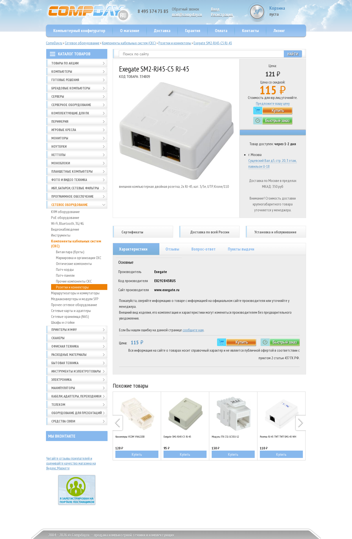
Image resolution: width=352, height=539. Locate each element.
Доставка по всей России (209, 231)
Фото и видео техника (69, 180)
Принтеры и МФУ (64, 329)
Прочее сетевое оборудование (74, 304)
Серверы (57, 96)
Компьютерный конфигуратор (79, 30)
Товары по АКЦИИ (64, 63)
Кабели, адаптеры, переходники (76, 396)
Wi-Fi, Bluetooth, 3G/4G (67, 223)
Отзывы (172, 249)
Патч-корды (65, 269)
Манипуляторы (63, 388)
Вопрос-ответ (203, 249)
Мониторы (59, 138)
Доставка (162, 30)
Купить (137, 454)
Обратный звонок (185, 9)
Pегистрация (222, 14)
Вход (215, 9)
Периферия (59, 121)
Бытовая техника (64, 363)
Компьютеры (61, 71)
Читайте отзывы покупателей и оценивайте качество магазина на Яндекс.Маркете (71, 463)
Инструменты (60, 235)
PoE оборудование (65, 217)
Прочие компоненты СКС (74, 281)
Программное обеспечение (72, 196)
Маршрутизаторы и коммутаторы (75, 292)
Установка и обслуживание (275, 231)
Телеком (58, 404)
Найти (292, 53)
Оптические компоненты (74, 263)
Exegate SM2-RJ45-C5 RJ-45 (213, 42)
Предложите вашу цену (273, 103)
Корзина (287, 11)
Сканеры (58, 338)
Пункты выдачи (241, 249)
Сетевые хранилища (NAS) (70, 316)
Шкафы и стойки (63, 322)
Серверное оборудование (71, 105)
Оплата (221, 30)
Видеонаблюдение (65, 229)
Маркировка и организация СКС (78, 257)
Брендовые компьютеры (70, 88)
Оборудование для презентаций (76, 413)
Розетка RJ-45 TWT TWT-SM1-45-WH (278, 436)
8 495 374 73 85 (153, 11)
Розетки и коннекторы (174, 42)
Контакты (250, 30)
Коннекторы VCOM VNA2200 (129, 436)
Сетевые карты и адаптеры (71, 310)
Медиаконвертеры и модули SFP (75, 298)
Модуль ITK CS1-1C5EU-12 (225, 436)
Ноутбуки (58, 146)
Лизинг (279, 30)
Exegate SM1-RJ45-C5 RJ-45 (177, 436)
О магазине (129, 30)
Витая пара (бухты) (70, 251)
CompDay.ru (54, 42)
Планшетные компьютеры (72, 171)
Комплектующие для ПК (70, 113)
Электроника (61, 379)
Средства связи (63, 421)
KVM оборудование (65, 211)
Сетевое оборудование (82, 42)
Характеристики (133, 249)
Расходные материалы (69, 354)
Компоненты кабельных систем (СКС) (129, 42)
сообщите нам (193, 329)
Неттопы (58, 155)
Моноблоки (60, 163)
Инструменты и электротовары (76, 371)
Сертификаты (132, 231)
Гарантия (192, 30)
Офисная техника (65, 346)
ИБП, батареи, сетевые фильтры (75, 188)
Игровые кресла (63, 130)
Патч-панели (65, 275)
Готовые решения (65, 80)
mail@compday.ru (187, 14)
